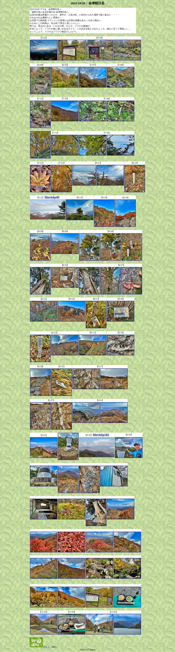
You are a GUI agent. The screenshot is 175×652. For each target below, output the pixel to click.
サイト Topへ (43, 646)
